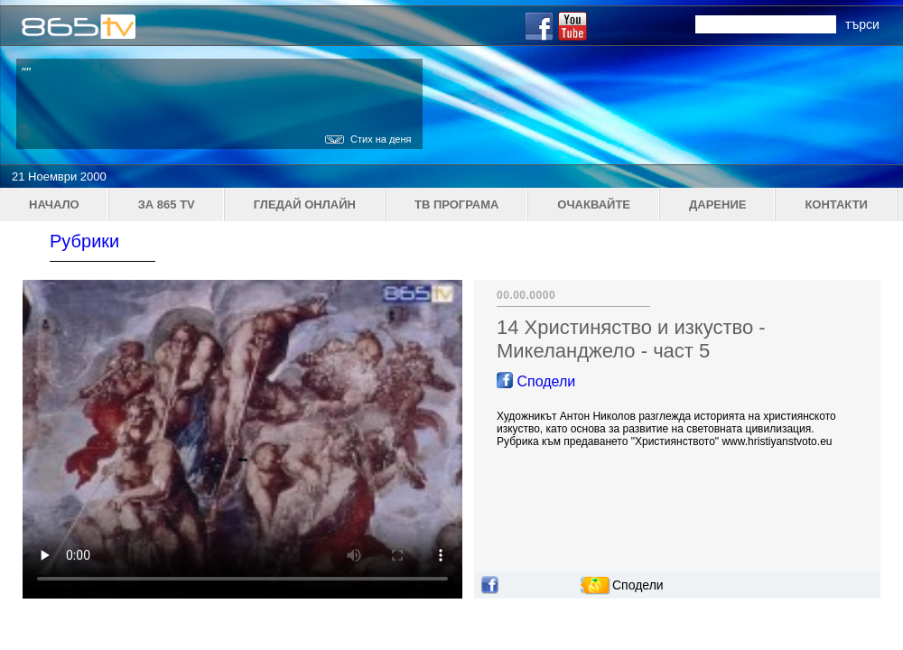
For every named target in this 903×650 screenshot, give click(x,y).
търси (862, 24)
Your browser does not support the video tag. (242, 439)
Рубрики (84, 241)
